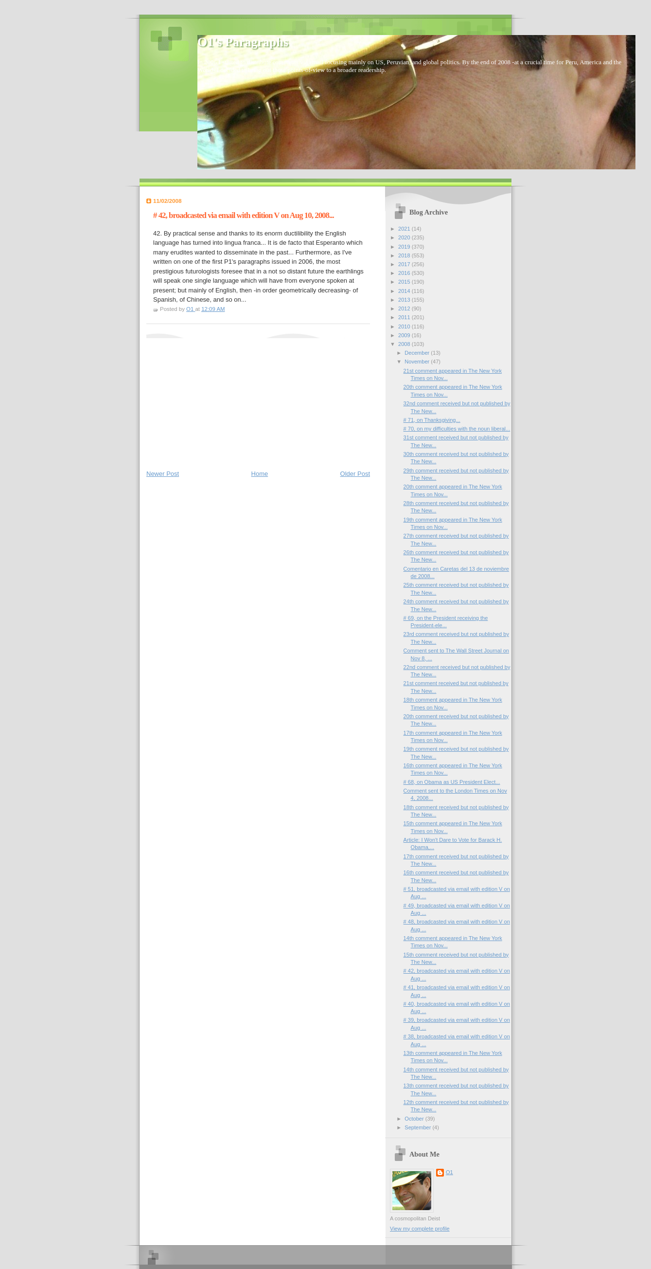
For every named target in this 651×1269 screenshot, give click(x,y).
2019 (405, 247)
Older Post (355, 473)
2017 (405, 264)
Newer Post (162, 473)
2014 (405, 291)
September (418, 1127)
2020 (405, 237)
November (418, 361)
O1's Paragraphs (242, 42)
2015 (405, 282)
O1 (449, 1172)
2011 (405, 317)
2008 (405, 344)
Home (259, 473)
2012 (405, 308)
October (415, 1119)
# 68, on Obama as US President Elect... (452, 782)
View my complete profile (420, 1229)
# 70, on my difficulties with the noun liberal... (457, 429)
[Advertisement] (219, 399)
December (418, 353)
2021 (405, 229)
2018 (405, 255)
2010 (405, 326)
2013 (405, 300)
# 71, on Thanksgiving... (432, 420)
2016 (405, 273)
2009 (405, 335)
